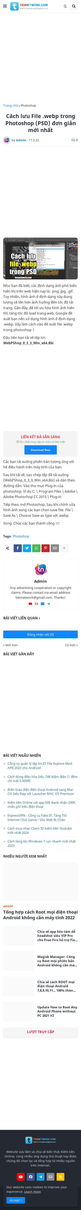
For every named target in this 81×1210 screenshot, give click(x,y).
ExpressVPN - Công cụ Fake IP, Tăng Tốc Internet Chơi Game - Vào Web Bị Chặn (37, 817)
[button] (5, 6)
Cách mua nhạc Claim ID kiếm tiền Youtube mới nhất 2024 (40, 830)
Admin (40, 581)
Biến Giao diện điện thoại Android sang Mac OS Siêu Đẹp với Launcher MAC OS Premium (41, 791)
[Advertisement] (40, 58)
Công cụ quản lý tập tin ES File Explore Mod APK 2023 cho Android (40, 765)
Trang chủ (10, 105)
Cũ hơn (70, 645)
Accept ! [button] (16, 1200)
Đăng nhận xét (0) (40, 634)
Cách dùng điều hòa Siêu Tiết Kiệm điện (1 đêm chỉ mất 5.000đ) (43, 778)
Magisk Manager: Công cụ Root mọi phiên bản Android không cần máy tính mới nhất (56, 961)
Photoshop (28, 105)
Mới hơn (11, 645)
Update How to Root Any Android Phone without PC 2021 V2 (57, 1011)
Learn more (32, 1192)
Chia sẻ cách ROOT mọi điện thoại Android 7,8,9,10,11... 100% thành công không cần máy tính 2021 (56, 986)
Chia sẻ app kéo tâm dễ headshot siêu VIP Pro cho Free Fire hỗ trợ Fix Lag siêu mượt (56, 936)
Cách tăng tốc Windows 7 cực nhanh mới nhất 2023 (42, 843)
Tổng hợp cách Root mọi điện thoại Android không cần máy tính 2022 (40, 914)
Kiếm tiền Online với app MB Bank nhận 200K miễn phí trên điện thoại (41, 804)
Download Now (40, 450)
